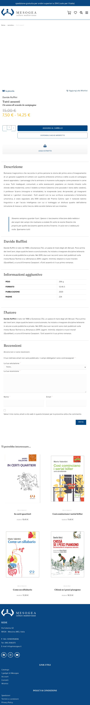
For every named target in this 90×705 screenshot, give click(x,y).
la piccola (9, 38)
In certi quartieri (22, 461)
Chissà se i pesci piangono (67, 537)
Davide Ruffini (10, 45)
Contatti (5, 628)
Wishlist (4, 632)
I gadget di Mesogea (10, 621)
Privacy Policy (7, 651)
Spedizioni (5, 644)
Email (49, 345)
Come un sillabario (22, 537)
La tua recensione (12, 319)
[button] (81, 13)
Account (5, 625)
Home (3, 25)
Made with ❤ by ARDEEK (78, 698)
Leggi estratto (45, 99)
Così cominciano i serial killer (67, 461)
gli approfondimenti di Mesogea (45, 673)
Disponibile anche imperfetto (52, 83)
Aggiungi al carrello (52, 76)
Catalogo (5, 618)
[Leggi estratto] (45, 93)
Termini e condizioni (10, 647)
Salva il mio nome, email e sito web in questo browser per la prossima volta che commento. (43, 362)
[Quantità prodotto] (9, 75)
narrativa (11, 25)
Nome (7, 345)
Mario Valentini (22, 458)
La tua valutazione (12, 311)
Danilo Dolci (67, 534)
